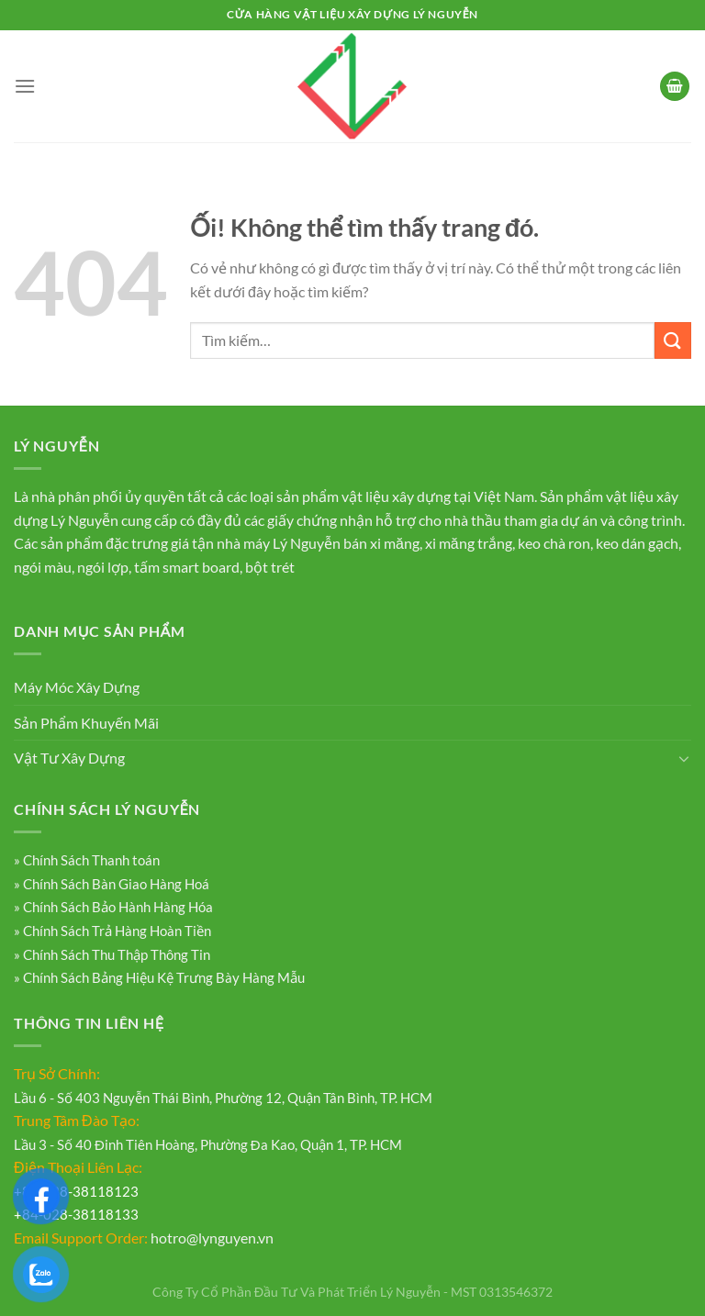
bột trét (270, 566)
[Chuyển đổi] (684, 758)
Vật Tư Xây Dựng (69, 757)
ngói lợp (103, 566)
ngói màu (43, 566)
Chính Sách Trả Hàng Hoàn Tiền (115, 930)
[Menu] (25, 85)
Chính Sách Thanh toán (90, 860)
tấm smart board (187, 566)
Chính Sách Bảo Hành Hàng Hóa (116, 906)
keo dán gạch (637, 543)
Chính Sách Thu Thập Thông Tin (115, 954)
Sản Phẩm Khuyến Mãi (86, 722)
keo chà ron (554, 543)
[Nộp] (673, 340)
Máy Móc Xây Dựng (77, 687)
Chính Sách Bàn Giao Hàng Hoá (114, 883)
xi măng (395, 543)
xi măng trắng (468, 543)
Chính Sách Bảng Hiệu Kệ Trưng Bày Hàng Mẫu (162, 977)
